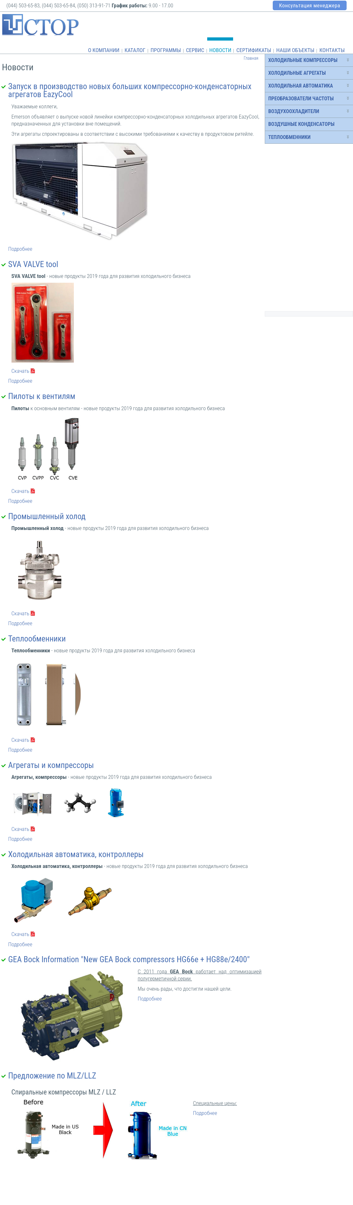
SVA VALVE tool (33, 264)
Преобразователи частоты (301, 99)
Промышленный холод (47, 516)
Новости (220, 50)
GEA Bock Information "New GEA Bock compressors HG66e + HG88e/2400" (129, 959)
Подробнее (20, 249)
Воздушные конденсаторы (301, 124)
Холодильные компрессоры (302, 60)
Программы (166, 50)
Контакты (332, 50)
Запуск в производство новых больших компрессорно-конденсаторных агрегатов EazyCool (130, 90)
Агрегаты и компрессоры (51, 765)
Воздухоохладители (293, 111)
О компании (103, 50)
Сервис (195, 50)
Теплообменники (37, 638)
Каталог (134, 50)
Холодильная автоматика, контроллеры (76, 854)
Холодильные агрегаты (297, 73)
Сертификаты (253, 50)
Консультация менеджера (309, 5)
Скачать (20, 371)
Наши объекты (295, 50)
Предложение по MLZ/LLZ (52, 1075)
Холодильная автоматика (300, 86)
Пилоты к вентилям (41, 396)
